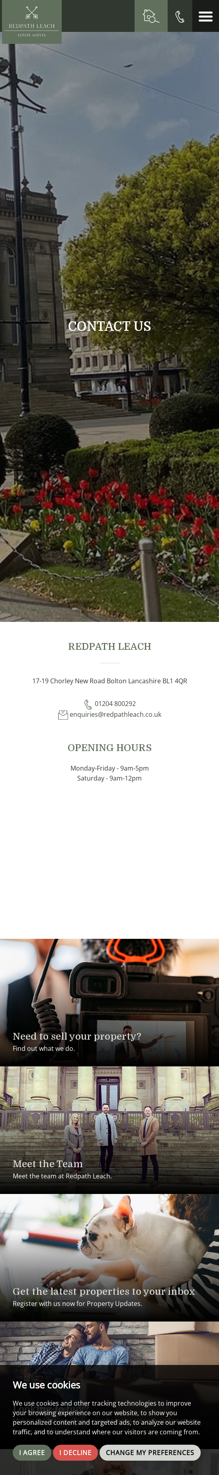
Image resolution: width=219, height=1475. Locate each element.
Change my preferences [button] (150, 1452)
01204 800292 (109, 703)
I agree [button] (32, 1452)
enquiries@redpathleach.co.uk (109, 714)
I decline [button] (75, 1452)
